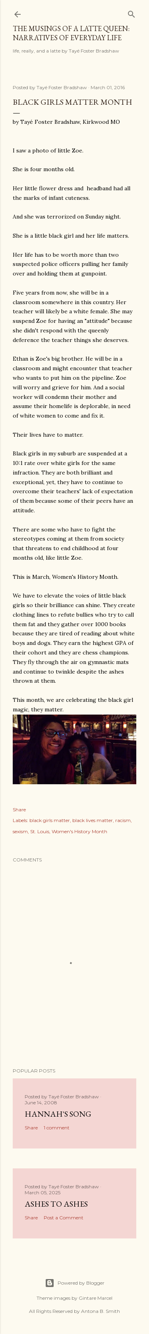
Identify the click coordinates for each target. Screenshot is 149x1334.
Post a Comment (63, 1218)
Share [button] (19, 810)
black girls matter (49, 820)
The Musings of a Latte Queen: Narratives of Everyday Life (71, 33)
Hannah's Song (58, 1114)
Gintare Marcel (95, 1298)
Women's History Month (79, 831)
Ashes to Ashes (56, 1204)
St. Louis (39, 831)
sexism (20, 831)
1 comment (57, 1128)
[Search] (131, 12)
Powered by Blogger (74, 1283)
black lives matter (92, 820)
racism (123, 820)
